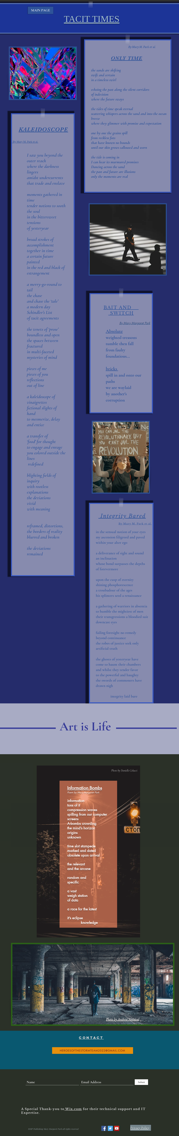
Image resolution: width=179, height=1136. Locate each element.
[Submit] (141, 1082)
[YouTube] (116, 1128)
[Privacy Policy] (140, 1128)
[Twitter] (110, 1128)
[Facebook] (103, 1128)
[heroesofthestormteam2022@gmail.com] (92, 1050)
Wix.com (73, 1109)
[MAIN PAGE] (40, 10)
